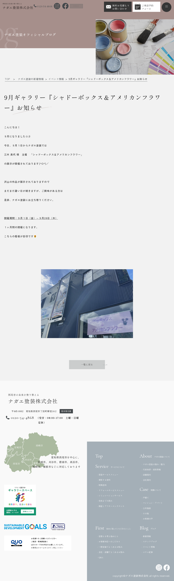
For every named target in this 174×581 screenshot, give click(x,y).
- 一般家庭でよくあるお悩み (109, 546)
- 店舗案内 (146, 474)
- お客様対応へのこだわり (108, 541)
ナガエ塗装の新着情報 (31, 79)
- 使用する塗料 (103, 479)
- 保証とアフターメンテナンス (110, 506)
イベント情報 (56, 79)
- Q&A (100, 557)
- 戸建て (145, 497)
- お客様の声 (147, 518)
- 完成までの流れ (104, 500)
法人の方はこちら (80, 5)
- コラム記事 (147, 552)
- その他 (145, 513)
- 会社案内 (146, 480)
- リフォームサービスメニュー (110, 490)
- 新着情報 (146, 536)
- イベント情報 (148, 546)
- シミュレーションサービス (109, 495)
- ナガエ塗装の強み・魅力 (153, 464)
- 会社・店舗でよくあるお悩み (110, 552)
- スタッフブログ (149, 541)
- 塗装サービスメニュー (107, 474)
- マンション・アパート (152, 502)
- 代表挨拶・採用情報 (151, 469)
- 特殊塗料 (101, 485)
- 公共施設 (146, 508)
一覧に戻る (87, 364)
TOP (7, 79)
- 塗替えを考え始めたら (107, 536)
